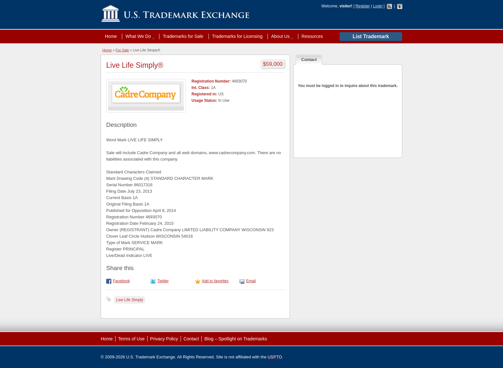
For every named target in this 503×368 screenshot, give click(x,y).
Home (111, 36)
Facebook (121, 281)
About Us (281, 36)
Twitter (162, 281)
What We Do (139, 36)
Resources (312, 36)
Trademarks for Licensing (237, 36)
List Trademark (371, 36)
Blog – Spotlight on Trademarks (235, 338)
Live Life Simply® (134, 65)
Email (251, 281)
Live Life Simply (129, 300)
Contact (191, 338)
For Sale (122, 50)
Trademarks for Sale (183, 36)
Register (362, 6)
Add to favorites (215, 281)
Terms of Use (131, 338)
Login (377, 6)
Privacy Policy (164, 338)
